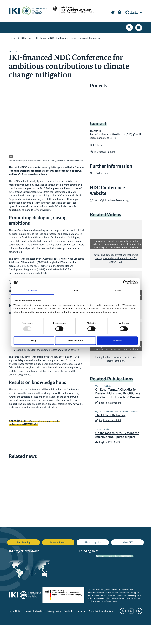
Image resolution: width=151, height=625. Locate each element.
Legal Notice (15, 611)
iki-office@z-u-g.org (104, 151)
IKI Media (26, 37)
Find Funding (24, 542)
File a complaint (92, 542)
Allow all (117, 340)
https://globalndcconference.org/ (111, 200)
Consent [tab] (32, 290)
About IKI (127, 542)
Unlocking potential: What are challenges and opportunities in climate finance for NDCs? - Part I (116, 258)
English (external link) (110, 402)
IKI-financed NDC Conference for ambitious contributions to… (69, 37)
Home (12, 37)
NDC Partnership (99, 173)
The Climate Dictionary (110, 415)
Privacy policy (54, 611)
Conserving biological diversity (109, 556)
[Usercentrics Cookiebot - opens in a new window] (125, 282)
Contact (68, 611)
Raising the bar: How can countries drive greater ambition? (116, 359)
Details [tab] (75, 290)
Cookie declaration (34, 611)
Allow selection (75, 340)
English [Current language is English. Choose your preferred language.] (134, 12)
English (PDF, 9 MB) (109, 442)
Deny (33, 340)
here (133, 243)
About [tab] (118, 290)
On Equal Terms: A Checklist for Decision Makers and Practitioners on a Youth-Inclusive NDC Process (117, 393)
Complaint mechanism (101, 611)
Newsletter (80, 611)
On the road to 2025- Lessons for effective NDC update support (117, 435)
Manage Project (58, 542)
